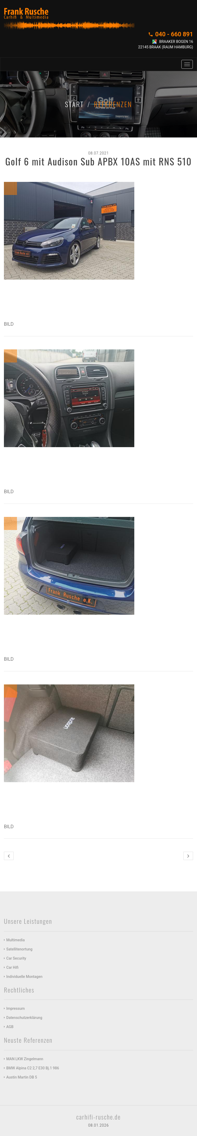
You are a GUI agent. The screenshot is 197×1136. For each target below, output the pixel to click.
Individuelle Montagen (24, 976)
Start (74, 104)
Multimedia (15, 940)
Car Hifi (12, 967)
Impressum (15, 1008)
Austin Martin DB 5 (21, 1077)
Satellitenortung (19, 949)
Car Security (16, 958)
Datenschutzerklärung (24, 1018)
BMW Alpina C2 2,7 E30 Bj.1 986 (32, 1068)
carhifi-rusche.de (98, 1116)
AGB (10, 1027)
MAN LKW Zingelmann (24, 1059)
